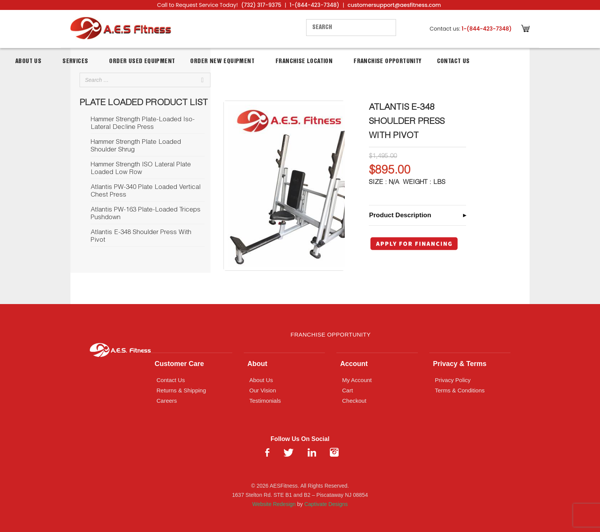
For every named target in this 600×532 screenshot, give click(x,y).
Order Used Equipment (142, 61)
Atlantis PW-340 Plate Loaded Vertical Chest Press (146, 191)
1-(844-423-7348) (314, 5)
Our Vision (262, 390)
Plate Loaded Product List (144, 103)
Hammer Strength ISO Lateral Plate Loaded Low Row (141, 169)
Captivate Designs (326, 504)
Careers (167, 400)
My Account (357, 380)
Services (75, 61)
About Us (28, 61)
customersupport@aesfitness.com (394, 5)
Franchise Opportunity (387, 61)
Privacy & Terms (460, 364)
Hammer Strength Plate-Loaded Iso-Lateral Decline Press (143, 124)
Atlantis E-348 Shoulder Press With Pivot (141, 236)
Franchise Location (304, 61)
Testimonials (265, 400)
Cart (347, 390)
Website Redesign (273, 504)
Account (354, 364)
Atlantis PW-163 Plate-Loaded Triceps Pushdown (146, 214)
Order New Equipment (222, 61)
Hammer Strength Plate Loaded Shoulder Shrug (136, 146)
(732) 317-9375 (261, 5)
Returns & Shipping (181, 390)
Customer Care (179, 364)
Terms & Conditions (460, 390)
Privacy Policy (453, 380)
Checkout (354, 400)
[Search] (202, 80)
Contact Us (453, 61)
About (257, 364)
